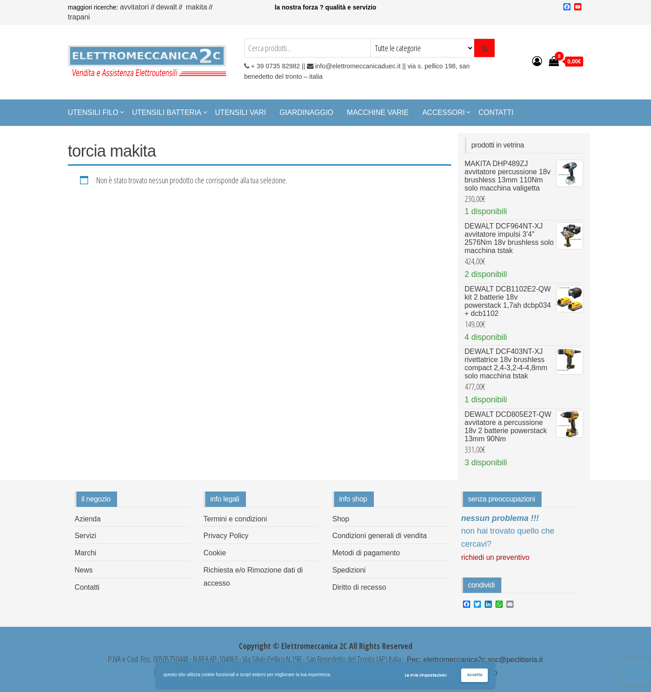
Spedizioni (349, 570)
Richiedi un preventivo (495, 557)
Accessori (443, 112)
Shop (340, 519)
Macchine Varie (378, 112)
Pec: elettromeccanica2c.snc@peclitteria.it (473, 659)
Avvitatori (135, 7)
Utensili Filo (93, 112)
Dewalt (166, 7)
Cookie (214, 553)
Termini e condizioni (235, 519)
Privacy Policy (226, 535)
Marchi (85, 553)
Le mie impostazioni (426, 675)
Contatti (496, 112)
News (84, 570)
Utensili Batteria (167, 112)
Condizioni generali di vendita (379, 535)
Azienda (88, 519)
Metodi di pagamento (366, 553)
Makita (196, 7)
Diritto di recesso (359, 587)
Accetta (474, 675)
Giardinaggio (306, 112)
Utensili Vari (240, 112)
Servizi (85, 535)
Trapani (79, 17)
